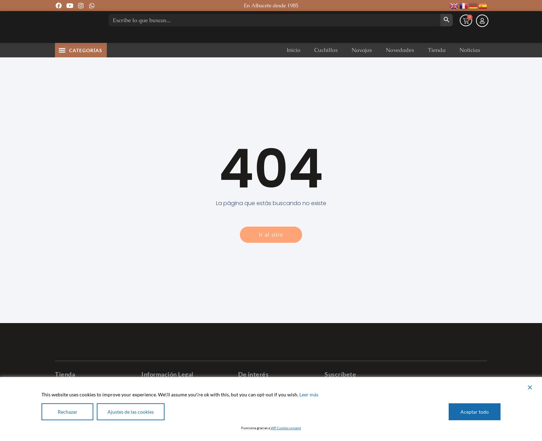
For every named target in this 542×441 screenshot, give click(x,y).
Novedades (400, 65)
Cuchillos (326, 65)
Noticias (469, 65)
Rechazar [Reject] (67, 412)
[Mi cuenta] (482, 36)
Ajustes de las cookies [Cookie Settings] (131, 412)
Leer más (308, 394)
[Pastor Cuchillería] (75, 34)
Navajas (362, 65)
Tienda (437, 65)
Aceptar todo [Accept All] (474, 412)
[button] (62, 65)
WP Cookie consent (286, 428)
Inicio (293, 65)
